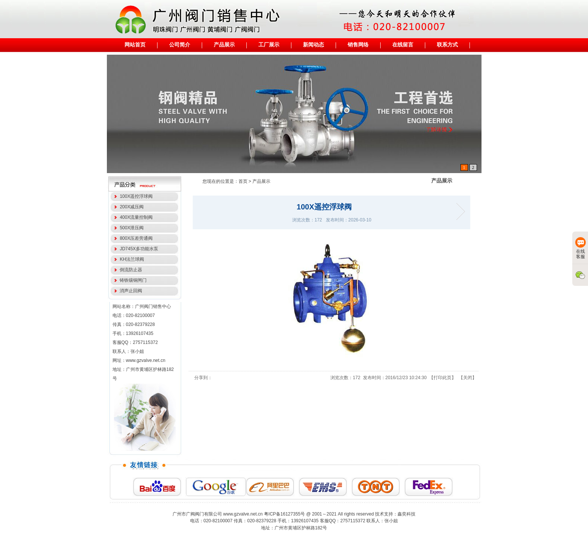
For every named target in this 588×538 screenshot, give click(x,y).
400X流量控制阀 (135, 217)
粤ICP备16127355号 (284, 514)
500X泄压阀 (130, 227)
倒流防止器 (129, 269)
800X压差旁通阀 (135, 238)
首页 (243, 181)
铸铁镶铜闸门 (132, 280)
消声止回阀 (129, 290)
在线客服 (580, 248)
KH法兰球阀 (130, 259)
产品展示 (261, 181)
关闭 (467, 377)
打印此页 (443, 377)
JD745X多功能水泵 (137, 248)
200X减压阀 (130, 206)
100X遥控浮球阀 (135, 196)
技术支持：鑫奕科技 (395, 514)
